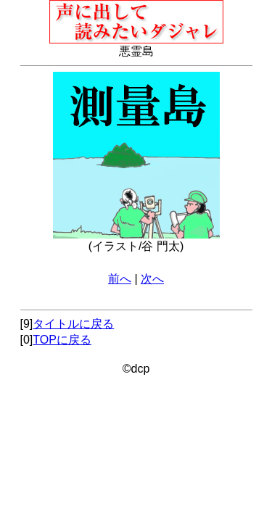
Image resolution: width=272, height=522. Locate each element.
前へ (119, 279)
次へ (152, 279)
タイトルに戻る (73, 324)
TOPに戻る (62, 340)
